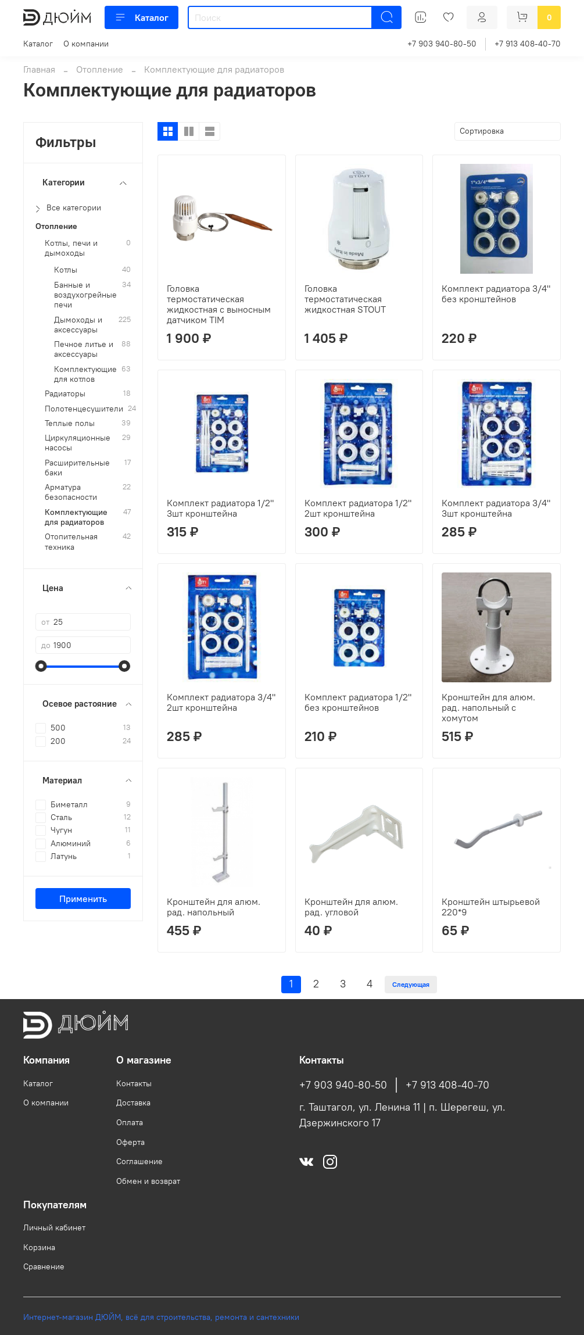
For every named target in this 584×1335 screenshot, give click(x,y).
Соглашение (139, 1161)
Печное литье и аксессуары (83, 349)
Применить (83, 898)
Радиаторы (65, 394)
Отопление (99, 69)
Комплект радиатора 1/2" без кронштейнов (357, 702)
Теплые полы (70, 423)
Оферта (130, 1142)
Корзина (39, 1247)
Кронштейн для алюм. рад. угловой (351, 907)
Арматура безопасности (71, 492)
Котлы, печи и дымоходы (71, 248)
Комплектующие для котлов (85, 374)
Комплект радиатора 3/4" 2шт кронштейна (221, 702)
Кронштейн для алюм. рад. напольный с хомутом (488, 707)
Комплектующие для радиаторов (76, 517)
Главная (39, 69)
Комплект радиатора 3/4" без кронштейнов (496, 293)
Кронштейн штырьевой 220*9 (491, 907)
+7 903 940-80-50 (441, 43)
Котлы (65, 270)
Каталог (141, 17)
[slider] (41, 666)
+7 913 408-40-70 (528, 43)
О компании (86, 43)
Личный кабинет (54, 1227)
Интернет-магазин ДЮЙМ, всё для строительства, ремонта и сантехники (161, 1317)
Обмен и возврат (148, 1181)
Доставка (133, 1102)
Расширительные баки (77, 468)
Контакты (134, 1083)
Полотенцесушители (84, 409)
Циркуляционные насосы (77, 443)
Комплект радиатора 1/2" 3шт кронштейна (220, 508)
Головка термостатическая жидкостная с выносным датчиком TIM (219, 303)
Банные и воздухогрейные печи (85, 295)
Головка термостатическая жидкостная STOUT (345, 298)
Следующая (410, 984)
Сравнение (44, 1266)
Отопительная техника (71, 542)
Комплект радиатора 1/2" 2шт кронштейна (357, 508)
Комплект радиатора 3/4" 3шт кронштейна (496, 508)
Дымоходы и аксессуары (78, 325)
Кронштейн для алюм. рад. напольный (213, 907)
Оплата (129, 1122)
